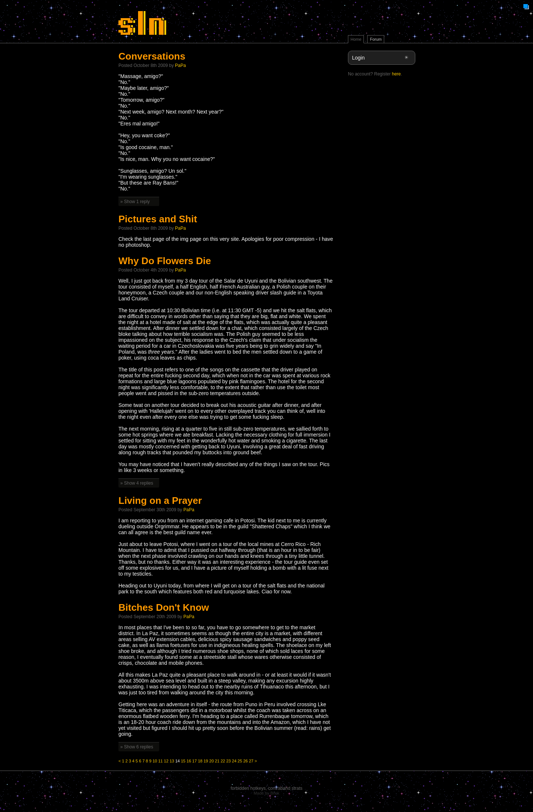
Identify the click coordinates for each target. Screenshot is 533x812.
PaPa (180, 65)
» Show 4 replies (136, 483)
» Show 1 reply (135, 201)
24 (234, 761)
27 (251, 761)
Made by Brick (266, 793)
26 (245, 761)
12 (166, 761)
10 (154, 761)
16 (189, 761)
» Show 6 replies (136, 746)
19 (206, 761)
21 (217, 761)
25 (240, 761)
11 (160, 761)
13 (172, 761)
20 (211, 761)
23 (228, 761)
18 (200, 761)
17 (194, 761)
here (396, 74)
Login (358, 58)
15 (183, 761)
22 (223, 761)
